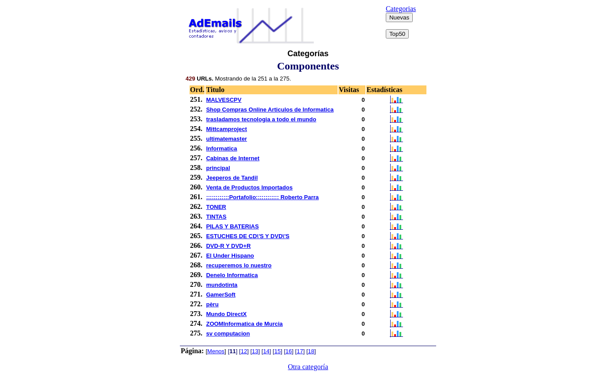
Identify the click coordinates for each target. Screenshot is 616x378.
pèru (212, 304)
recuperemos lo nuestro (238, 265)
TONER (216, 207)
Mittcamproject (226, 129)
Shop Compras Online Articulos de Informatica (269, 109)
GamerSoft (220, 294)
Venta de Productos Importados (249, 187)
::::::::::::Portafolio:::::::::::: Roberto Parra (262, 197)
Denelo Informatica (232, 275)
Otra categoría (308, 366)
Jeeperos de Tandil (232, 177)
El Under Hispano (230, 255)
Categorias (401, 8)
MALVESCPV (223, 99)
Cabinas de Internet (232, 158)
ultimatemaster (226, 138)
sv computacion (228, 333)
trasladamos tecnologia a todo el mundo (261, 119)
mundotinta (221, 285)
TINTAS (216, 216)
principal (218, 168)
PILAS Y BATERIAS (232, 226)
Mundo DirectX (226, 314)
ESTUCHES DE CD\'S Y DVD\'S (247, 236)
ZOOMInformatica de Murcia (244, 323)
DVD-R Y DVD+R (228, 246)
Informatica (221, 148)
